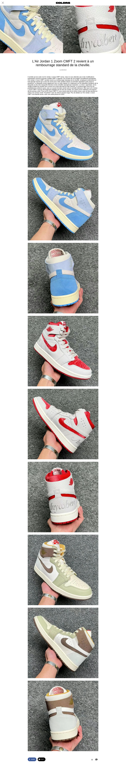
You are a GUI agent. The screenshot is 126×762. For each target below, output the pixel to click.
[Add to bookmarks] (92, 759)
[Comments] (96, 759)
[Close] (3, 3)
